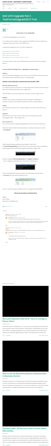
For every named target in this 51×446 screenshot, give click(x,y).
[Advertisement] (26, 274)
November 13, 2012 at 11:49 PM (15, 227)
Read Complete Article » (44, 335)
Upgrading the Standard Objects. (11, 53)
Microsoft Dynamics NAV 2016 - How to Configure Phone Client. (25, 320)
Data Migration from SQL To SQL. (11, 55)
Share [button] (46, 206)
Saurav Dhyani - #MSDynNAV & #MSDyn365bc (17, 2)
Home (4, 8)
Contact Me (10, 8)
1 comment (8, 390)
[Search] (43, 1)
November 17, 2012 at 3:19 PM (19, 232)
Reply (7, 225)
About (16, 8)
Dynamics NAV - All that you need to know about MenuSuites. (24, 429)
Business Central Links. (24, 8)
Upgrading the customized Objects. (11, 51)
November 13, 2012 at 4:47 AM (15, 214)
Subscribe (38, 1)
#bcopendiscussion (34, 8)
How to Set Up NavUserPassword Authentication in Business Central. (25, 374)
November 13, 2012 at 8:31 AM (19, 217)
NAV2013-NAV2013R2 (8, 206)
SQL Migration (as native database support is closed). (16, 57)
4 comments (8, 445)
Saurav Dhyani (11, 217)
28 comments (8, 335)
